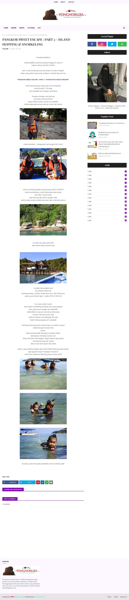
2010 (107, 220)
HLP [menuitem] (39, 28)
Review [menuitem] (13, 28)
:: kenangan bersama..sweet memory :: (111, 123)
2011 (107, 217)
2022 (107, 179)
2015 (107, 202)
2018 (107, 190)
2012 (107, 213)
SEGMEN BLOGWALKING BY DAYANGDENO (108, 133)
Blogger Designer (20, 597)
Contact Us (123, 597)
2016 (107, 198)
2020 (107, 183)
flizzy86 (5, 49)
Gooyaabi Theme (39, 597)
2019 (107, 187)
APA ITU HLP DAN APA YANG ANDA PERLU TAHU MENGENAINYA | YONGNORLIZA (110, 144)
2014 (107, 205)
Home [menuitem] (6, 28)
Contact (71, 2)
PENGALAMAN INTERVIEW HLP (109, 153)
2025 (107, 172)
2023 (107, 175)
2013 (107, 209)
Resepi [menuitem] (21, 28)
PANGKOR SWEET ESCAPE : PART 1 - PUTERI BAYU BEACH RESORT (43, 79)
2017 (107, 194)
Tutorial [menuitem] (31, 28)
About (63, 2)
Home (56, 2)
